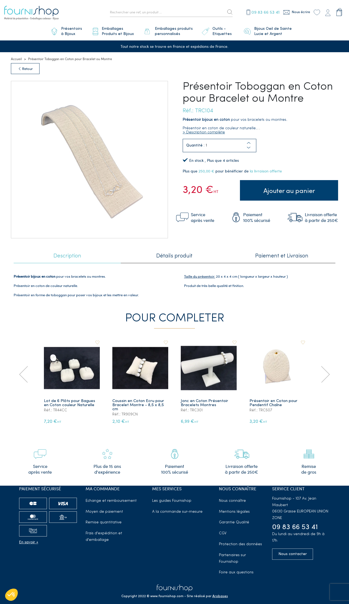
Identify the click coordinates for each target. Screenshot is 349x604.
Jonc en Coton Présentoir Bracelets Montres (204, 403)
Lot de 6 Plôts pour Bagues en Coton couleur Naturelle (69, 403)
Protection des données (240, 544)
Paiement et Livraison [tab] (281, 256)
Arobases (220, 596)
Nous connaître (232, 501)
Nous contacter (292, 554)
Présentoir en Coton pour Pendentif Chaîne (273, 403)
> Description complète (204, 132)
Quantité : (195, 145)
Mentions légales (234, 512)
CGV (223, 533)
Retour (25, 68)
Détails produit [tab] (174, 256)
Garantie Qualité (234, 523)
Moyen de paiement (104, 512)
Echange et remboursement (111, 501)
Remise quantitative (104, 523)
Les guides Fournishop (171, 501)
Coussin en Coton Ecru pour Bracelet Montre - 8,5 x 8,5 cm (138, 405)
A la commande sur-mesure (177, 512)
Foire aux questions (236, 573)
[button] (249, 148)
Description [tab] (67, 256)
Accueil (16, 59)
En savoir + (28, 541)
